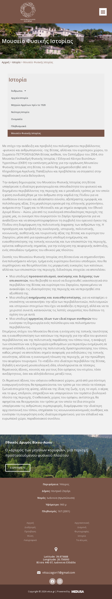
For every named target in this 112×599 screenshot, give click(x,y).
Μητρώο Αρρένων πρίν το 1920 (28, 105)
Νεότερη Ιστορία (20, 112)
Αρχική (5, 62)
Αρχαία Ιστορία (19, 98)
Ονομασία (16, 119)
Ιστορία (16, 62)
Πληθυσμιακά (18, 126)
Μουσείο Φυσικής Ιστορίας (26, 133)
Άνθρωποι (18, 91)
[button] (103, 12)
